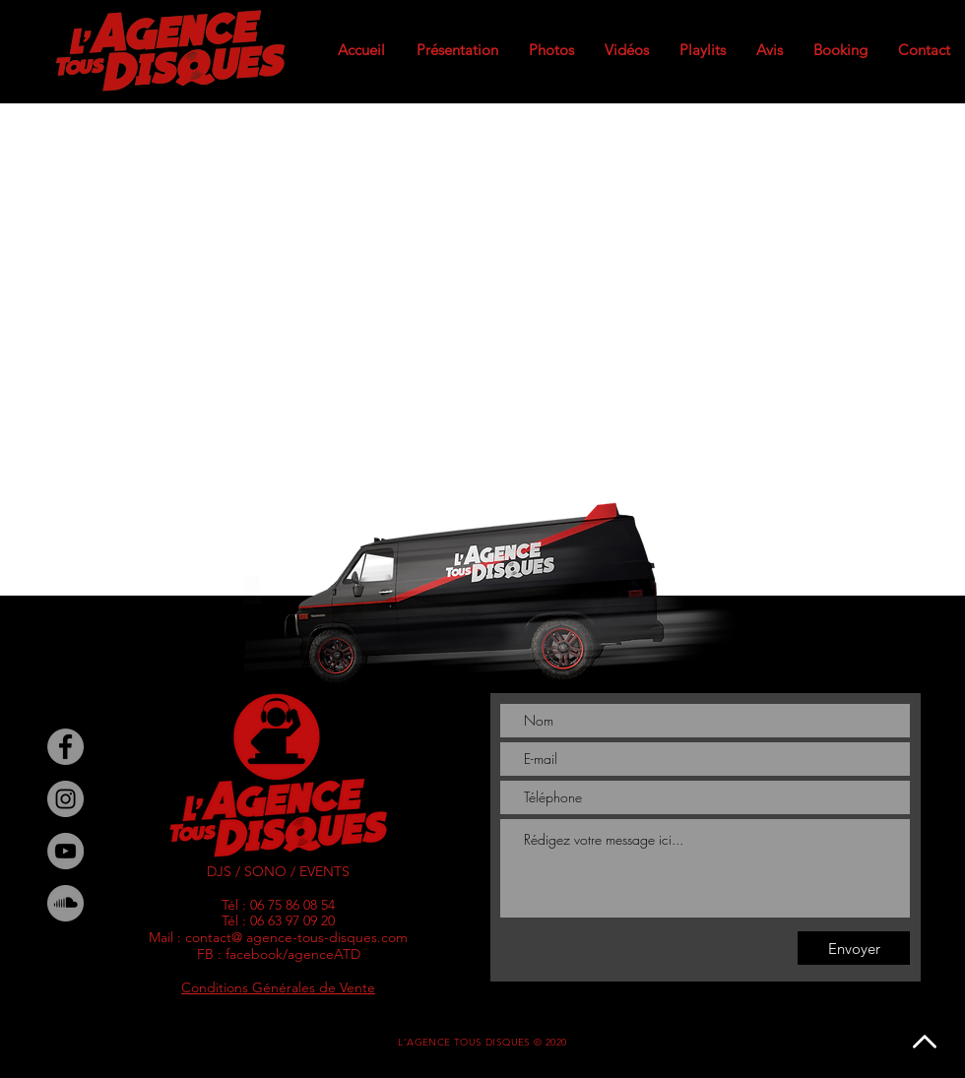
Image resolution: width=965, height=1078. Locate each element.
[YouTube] (65, 851)
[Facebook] (65, 747)
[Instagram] (65, 799)
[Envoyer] (854, 948)
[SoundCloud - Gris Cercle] (65, 903)
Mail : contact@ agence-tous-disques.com (278, 937)
